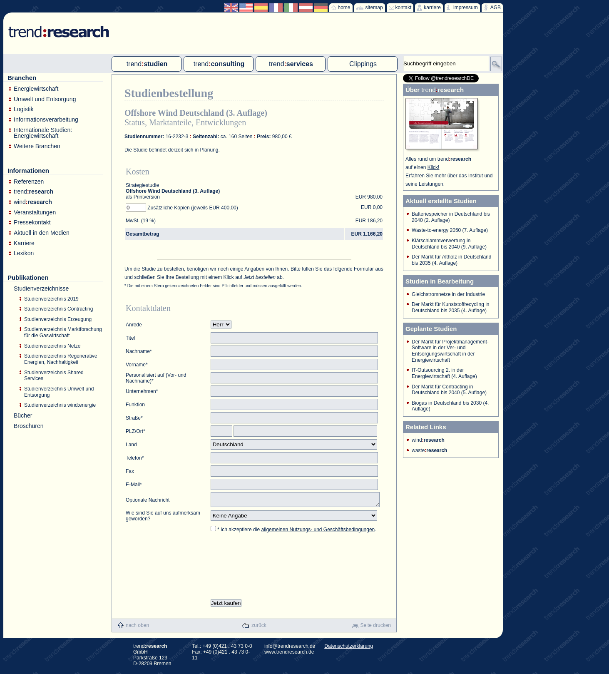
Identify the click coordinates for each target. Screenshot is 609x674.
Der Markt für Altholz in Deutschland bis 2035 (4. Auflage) (451, 260)
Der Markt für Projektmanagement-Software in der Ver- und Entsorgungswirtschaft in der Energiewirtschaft (450, 351)
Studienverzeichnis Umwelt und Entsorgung (59, 392)
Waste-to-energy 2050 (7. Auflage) (450, 230)
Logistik (23, 109)
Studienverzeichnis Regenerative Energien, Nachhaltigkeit (60, 359)
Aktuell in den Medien (42, 233)
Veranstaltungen (35, 212)
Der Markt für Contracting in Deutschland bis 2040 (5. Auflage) (449, 390)
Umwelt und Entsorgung (45, 99)
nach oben (137, 628)
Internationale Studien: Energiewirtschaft (43, 133)
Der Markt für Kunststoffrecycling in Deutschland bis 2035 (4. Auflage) (451, 307)
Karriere (24, 243)
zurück (258, 628)
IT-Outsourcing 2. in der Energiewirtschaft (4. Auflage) (444, 373)
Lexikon (24, 253)
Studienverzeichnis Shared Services (54, 376)
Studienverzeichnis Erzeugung (58, 319)
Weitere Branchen (37, 146)
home (344, 7)
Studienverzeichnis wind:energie (60, 405)
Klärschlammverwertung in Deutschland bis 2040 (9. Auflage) (449, 244)
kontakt (403, 7)
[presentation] (274, 568)
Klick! (434, 167)
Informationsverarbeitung (46, 120)
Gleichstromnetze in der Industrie (448, 294)
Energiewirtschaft (36, 89)
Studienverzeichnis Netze (52, 346)
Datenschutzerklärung (348, 649)
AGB (495, 7)
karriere (432, 7)
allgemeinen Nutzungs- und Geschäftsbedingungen (318, 532)
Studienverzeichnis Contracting (58, 309)
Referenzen (29, 182)
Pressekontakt (32, 222)
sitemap (374, 7)
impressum (465, 7)
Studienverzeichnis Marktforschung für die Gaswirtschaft (63, 332)
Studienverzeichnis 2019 (51, 299)
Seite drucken (375, 628)
